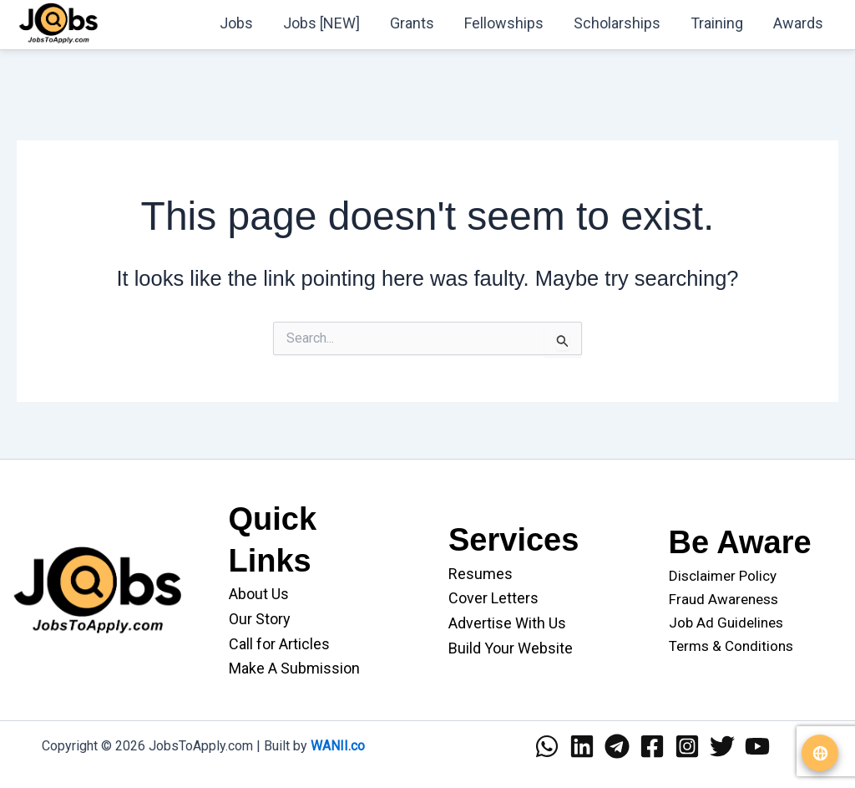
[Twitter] (722, 746)
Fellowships (504, 23)
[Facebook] (652, 746)
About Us (259, 593)
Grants (412, 23)
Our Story (260, 619)
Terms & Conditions (731, 646)
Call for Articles (279, 644)
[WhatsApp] (546, 746)
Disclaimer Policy (723, 575)
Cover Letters (493, 598)
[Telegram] (617, 746)
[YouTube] (757, 746)
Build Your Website (510, 648)
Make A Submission (294, 668)
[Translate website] (820, 753)
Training (717, 23)
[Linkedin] (581, 746)
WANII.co (338, 746)
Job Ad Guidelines (726, 622)
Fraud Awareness (723, 599)
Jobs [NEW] (321, 23)
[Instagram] (687, 746)
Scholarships (617, 23)
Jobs (236, 23)
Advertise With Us (507, 623)
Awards (798, 23)
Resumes (480, 573)
